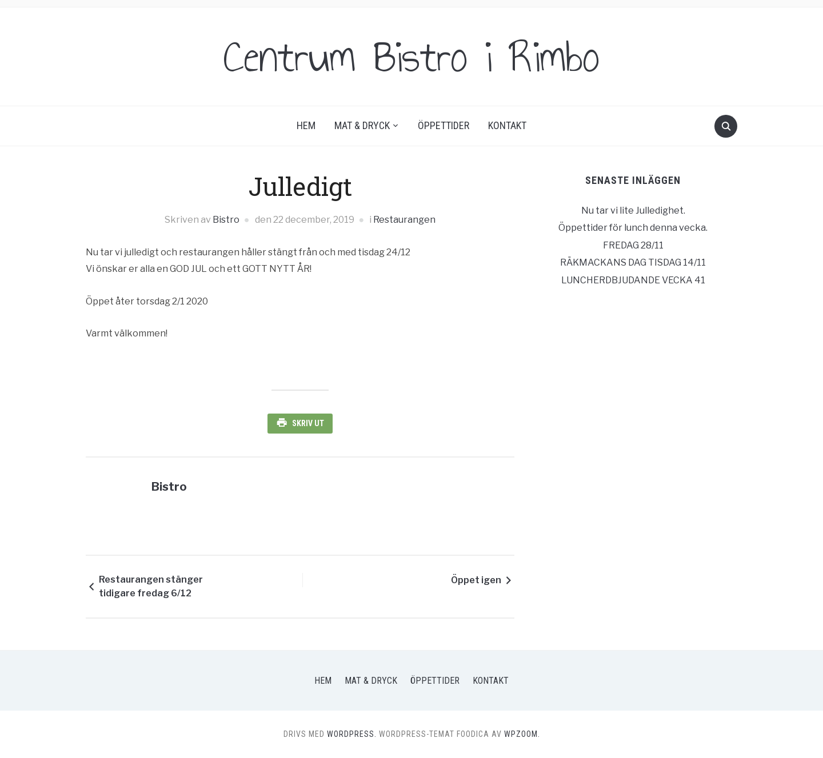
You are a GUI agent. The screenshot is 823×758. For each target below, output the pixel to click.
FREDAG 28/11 (633, 245)
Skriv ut (308, 423)
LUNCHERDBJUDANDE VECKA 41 (633, 280)
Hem (306, 125)
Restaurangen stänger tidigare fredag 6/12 (151, 586)
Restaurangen (404, 219)
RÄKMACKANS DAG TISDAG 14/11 (633, 262)
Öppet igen (476, 580)
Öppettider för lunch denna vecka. (633, 227)
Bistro (226, 219)
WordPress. (352, 734)
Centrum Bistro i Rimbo (411, 56)
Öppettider (443, 125)
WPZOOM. (522, 734)
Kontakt (507, 125)
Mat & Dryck (362, 125)
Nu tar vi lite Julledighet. (633, 210)
